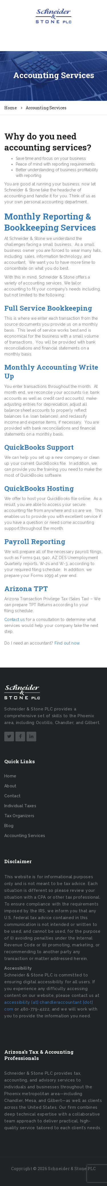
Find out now (67, 643)
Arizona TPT (26, 588)
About (10, 786)
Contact (12, 796)
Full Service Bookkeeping (48, 308)
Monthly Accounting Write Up (51, 371)
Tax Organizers (19, 815)
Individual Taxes (20, 806)
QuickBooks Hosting (39, 488)
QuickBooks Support (39, 447)
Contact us (14, 619)
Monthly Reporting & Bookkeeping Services (50, 222)
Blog (8, 825)
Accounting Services (24, 835)
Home (10, 776)
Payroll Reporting (34, 541)
